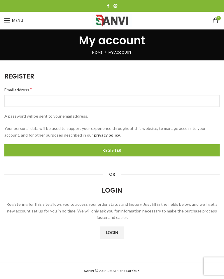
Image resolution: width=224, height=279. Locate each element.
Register (111, 150)
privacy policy (107, 134)
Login (112, 232)
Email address (18, 89)
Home (97, 52)
